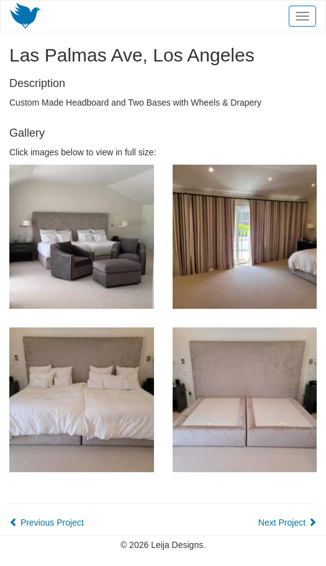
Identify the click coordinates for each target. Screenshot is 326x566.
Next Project (287, 522)
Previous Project (46, 522)
